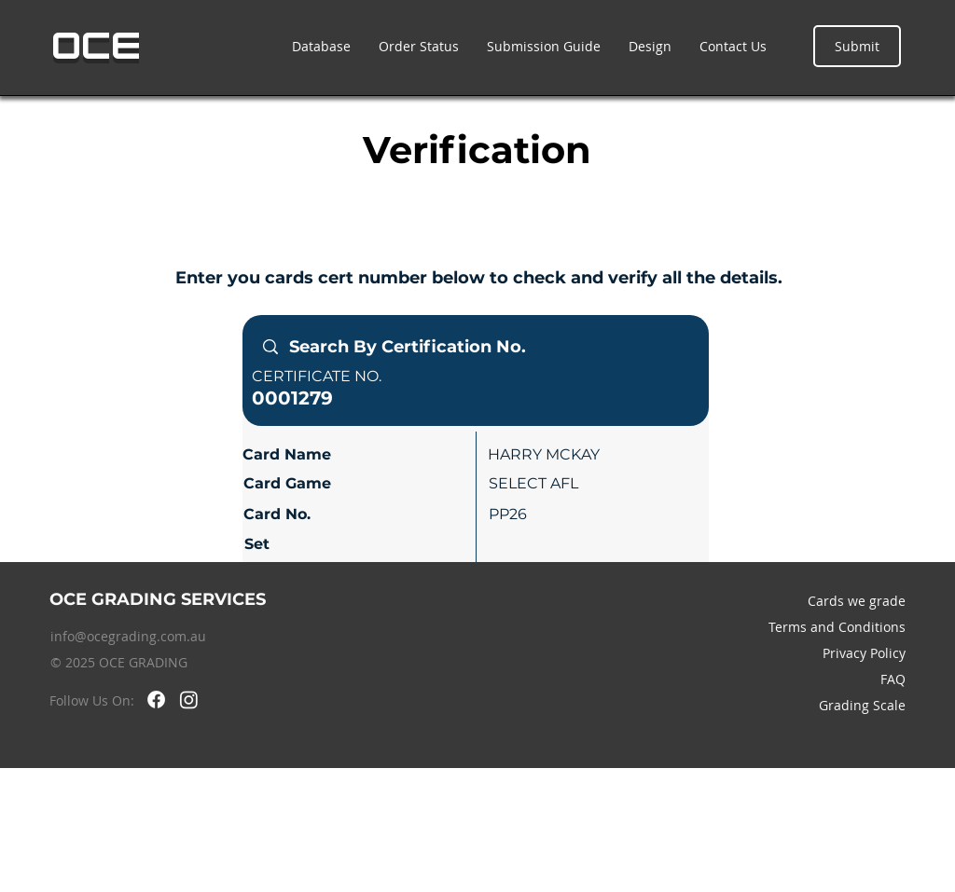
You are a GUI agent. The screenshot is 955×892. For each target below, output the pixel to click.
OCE (96, 45)
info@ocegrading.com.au (128, 636)
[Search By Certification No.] (474, 347)
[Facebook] (156, 699)
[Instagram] (189, 699)
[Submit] (857, 46)
